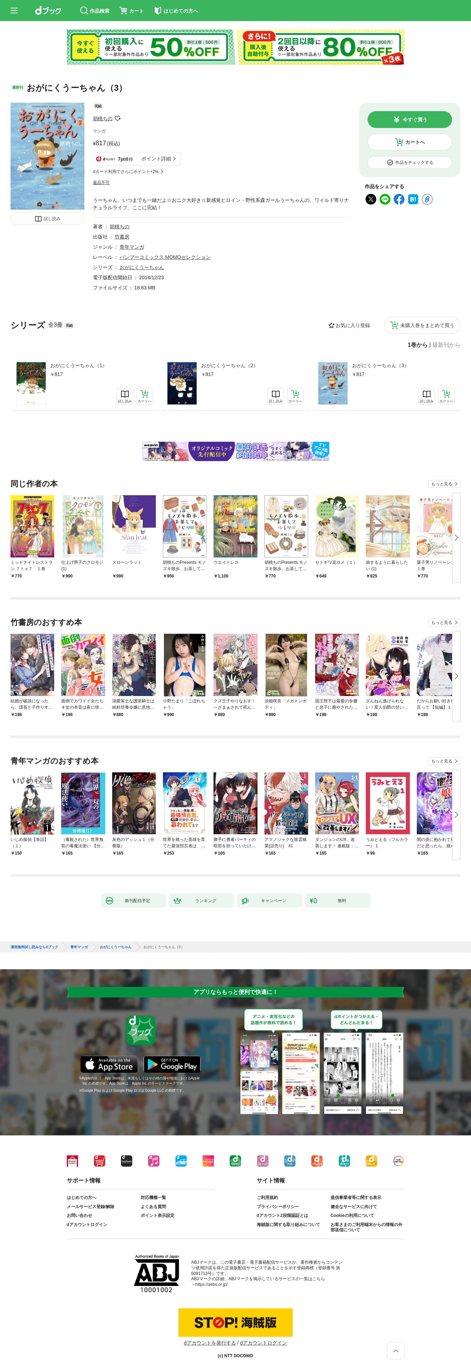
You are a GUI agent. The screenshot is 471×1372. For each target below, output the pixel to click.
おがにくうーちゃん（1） (78, 365)
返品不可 (101, 182)
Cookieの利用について (352, 1215)
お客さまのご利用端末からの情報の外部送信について (366, 1227)
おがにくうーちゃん (142, 267)
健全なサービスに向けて (354, 1206)
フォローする (117, 118)
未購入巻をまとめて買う (427, 325)
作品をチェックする (414, 162)
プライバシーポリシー (278, 1206)
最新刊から (446, 345)
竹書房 (122, 237)
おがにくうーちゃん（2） (229, 365)
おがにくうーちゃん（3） (380, 365)
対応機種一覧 (153, 1197)
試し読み (52, 218)
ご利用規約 (267, 1197)
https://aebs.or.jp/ (212, 1284)
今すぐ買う (415, 119)
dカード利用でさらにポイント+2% (126, 171)
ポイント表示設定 (157, 1215)
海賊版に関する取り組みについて (288, 1224)
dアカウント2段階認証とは (282, 1215)
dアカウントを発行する (210, 1343)
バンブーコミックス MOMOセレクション (165, 257)
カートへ (415, 142)
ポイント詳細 (156, 158)
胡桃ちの (103, 118)
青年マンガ (132, 247)
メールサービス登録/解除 (90, 1206)
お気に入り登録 (353, 325)
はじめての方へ (81, 1197)
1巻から (418, 345)
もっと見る (441, 483)
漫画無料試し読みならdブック (34, 947)
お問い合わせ (79, 1215)
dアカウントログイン (87, 1224)
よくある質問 (153, 1206)
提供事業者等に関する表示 (356, 1197)
